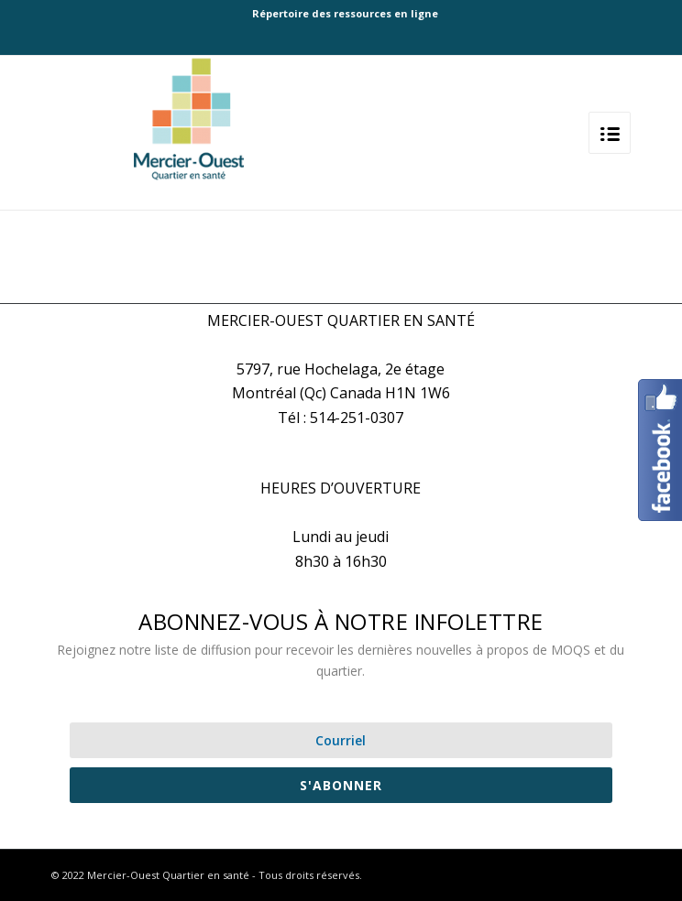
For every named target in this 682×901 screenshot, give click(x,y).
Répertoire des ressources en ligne (345, 13)
